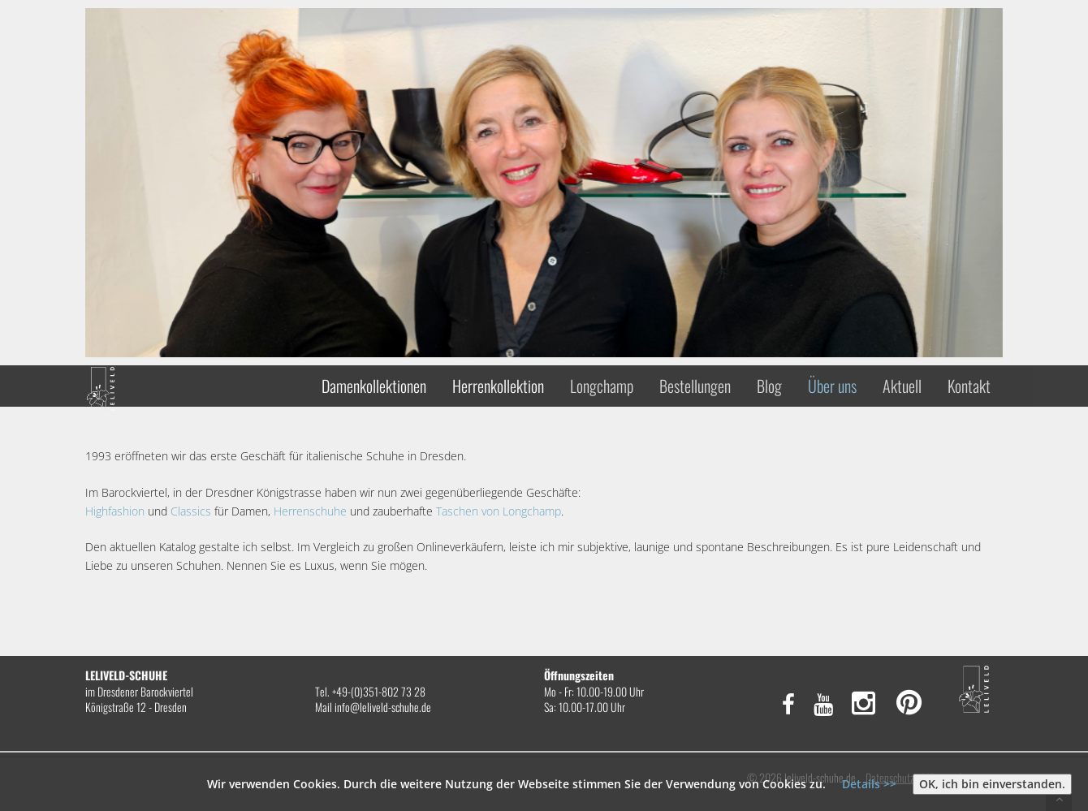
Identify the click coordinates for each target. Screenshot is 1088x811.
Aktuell (902, 385)
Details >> (869, 784)
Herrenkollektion (498, 385)
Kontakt (969, 385)
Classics (191, 511)
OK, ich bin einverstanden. (992, 784)
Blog (769, 385)
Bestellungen (695, 385)
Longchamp (601, 385)
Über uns (832, 385)
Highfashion (115, 511)
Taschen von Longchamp (498, 511)
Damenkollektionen (374, 385)
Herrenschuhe (310, 511)
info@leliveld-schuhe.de (383, 706)
